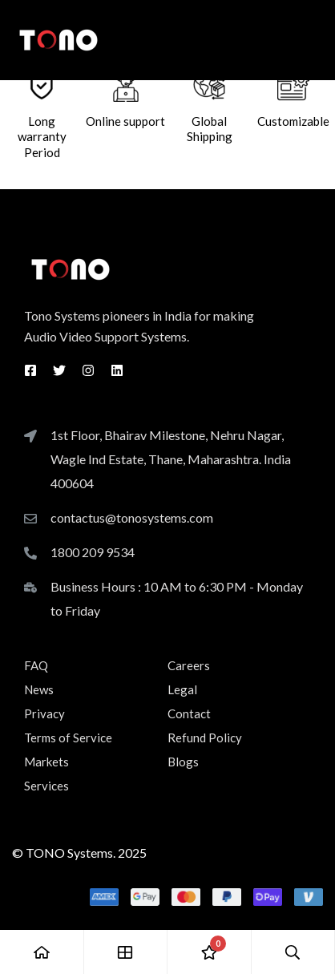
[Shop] (126, 952)
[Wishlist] (210, 952)
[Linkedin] (117, 370)
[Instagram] (88, 370)
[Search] (294, 952)
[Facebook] (30, 370)
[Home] (42, 952)
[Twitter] (59, 370)
